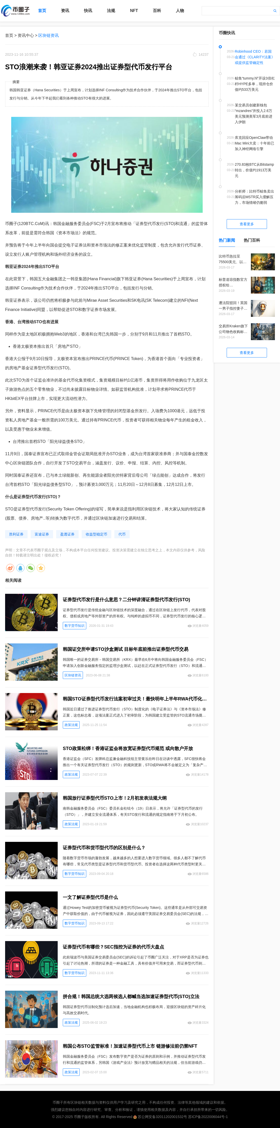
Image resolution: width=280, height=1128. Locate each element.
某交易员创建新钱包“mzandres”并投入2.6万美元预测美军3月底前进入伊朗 (254, 113)
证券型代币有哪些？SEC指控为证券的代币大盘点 (113, 947)
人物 (180, 10)
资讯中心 (26, 35)
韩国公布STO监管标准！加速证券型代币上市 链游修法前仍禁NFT (130, 1046)
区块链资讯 (48, 35)
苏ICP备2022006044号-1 (208, 1117)
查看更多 (247, 224)
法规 (111, 10)
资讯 (65, 10)
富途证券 (42, 534)
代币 (122, 534)
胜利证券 (16, 534)
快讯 (88, 10)
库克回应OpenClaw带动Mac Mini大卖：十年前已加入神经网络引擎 (254, 143)
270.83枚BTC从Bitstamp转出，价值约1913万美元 (254, 170)
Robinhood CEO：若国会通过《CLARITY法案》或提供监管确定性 (255, 57)
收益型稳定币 (96, 534)
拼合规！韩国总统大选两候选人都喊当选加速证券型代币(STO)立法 (131, 996)
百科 (157, 10)
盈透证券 (67, 534)
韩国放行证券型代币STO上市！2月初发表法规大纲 (115, 798)
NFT (134, 10)
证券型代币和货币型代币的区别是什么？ (104, 847)
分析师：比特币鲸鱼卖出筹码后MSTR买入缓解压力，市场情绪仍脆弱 (254, 197)
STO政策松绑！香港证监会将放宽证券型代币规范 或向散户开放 (128, 748)
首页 (42, 10)
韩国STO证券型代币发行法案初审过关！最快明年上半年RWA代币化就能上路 (136, 698)
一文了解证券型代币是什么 (90, 897)
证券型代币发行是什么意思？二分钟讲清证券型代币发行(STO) (126, 599)
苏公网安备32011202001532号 (162, 1117)
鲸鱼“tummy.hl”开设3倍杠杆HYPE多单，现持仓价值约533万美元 (255, 84)
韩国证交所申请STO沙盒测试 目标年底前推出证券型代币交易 (125, 649)
